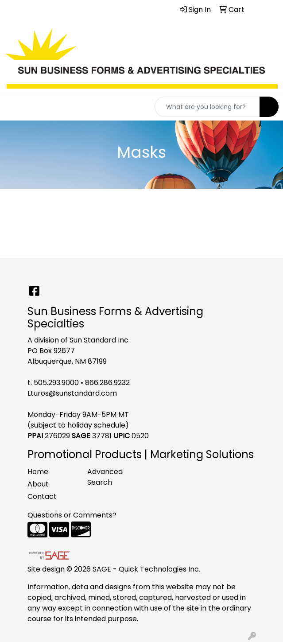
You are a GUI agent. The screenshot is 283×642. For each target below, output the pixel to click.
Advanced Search (105, 477)
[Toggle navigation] (13, 107)
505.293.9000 (56, 382)
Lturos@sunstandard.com (72, 393)
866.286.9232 (107, 382)
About (38, 484)
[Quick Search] (207, 107)
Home (37, 472)
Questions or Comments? (71, 515)
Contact (42, 496)
